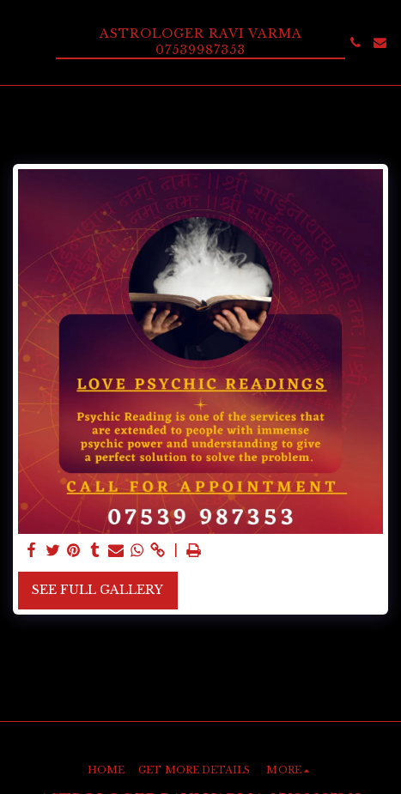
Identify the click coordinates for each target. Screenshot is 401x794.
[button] (18, 42)
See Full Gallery (97, 589)
